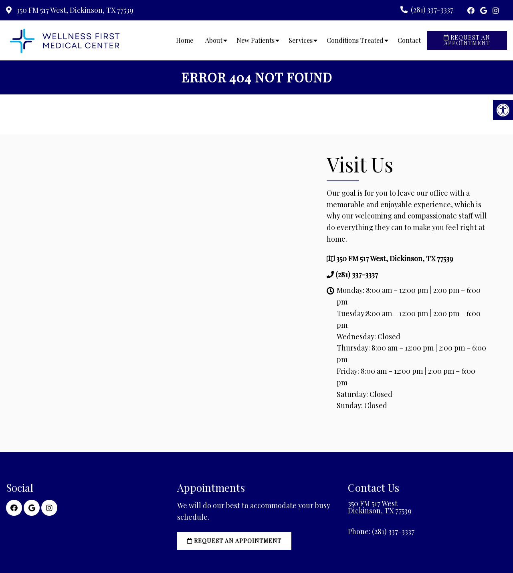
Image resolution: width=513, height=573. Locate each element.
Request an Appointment (467, 40)
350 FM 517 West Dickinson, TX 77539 (380, 507)
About (213, 40)
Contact (409, 40)
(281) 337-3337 (432, 9)
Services (301, 40)
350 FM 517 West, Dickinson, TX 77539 (74, 10)
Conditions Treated (355, 40)
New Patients (255, 40)
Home (184, 40)
